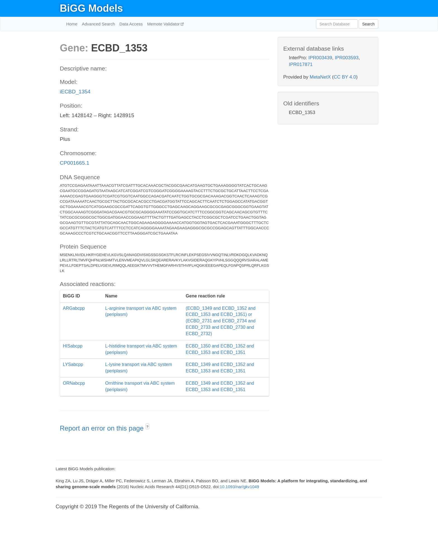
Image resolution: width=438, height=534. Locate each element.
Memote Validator (164, 24)
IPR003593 (346, 57)
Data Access (130, 24)
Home (71, 24)
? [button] (147, 427)
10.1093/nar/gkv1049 (239, 486)
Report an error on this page (103, 428)
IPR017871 (301, 64)
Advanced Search (98, 24)
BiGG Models (91, 8)
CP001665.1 (74, 163)
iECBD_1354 (75, 91)
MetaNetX (320, 77)
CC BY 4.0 (345, 77)
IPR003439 (320, 57)
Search (368, 24)
